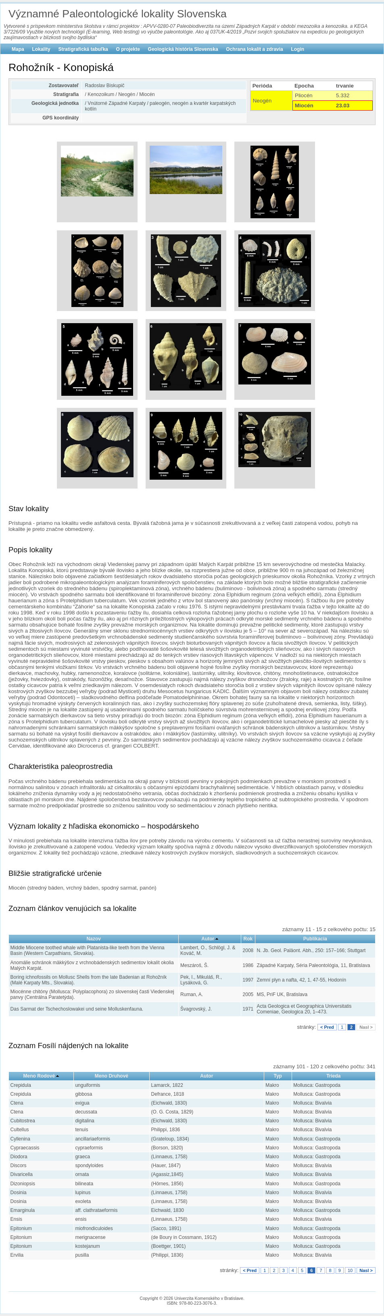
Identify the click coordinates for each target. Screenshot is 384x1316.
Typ (277, 1076)
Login (297, 49)
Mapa (18, 49)
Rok (248, 939)
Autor (207, 939)
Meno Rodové (39, 1076)
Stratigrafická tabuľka (83, 49)
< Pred (327, 1027)
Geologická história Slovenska (183, 49)
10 (350, 1270)
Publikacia (315, 939)
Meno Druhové (111, 1076)
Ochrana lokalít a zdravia (254, 49)
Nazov (94, 939)
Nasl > (366, 1027)
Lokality (41, 49)
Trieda (333, 1076)
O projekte (128, 49)
